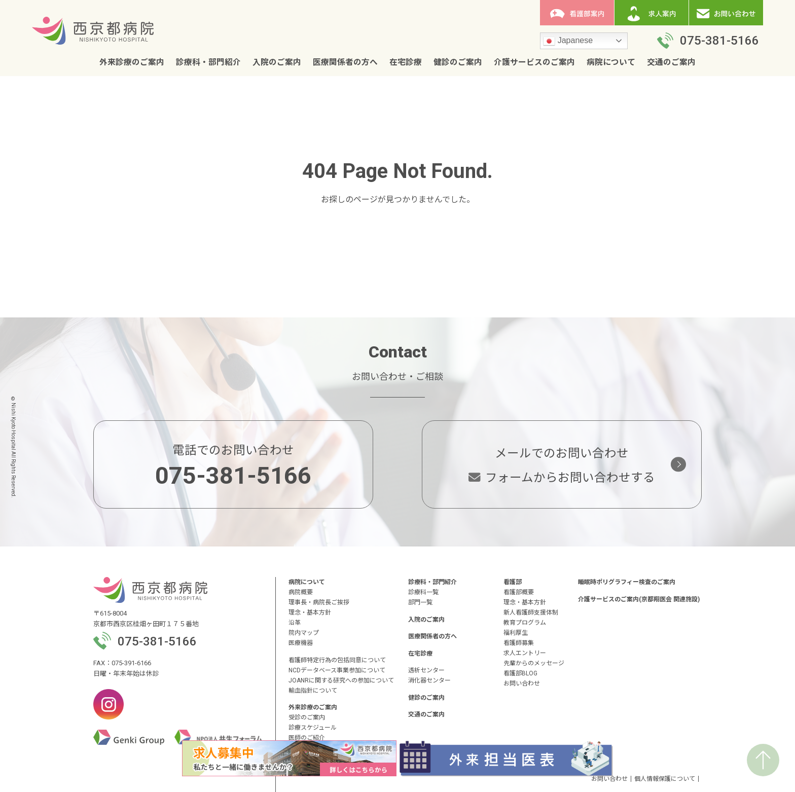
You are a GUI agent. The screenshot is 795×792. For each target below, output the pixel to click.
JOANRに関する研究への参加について (341, 680)
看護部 (512, 582)
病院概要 (300, 592)
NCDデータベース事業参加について (336, 670)
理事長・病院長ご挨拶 (318, 602)
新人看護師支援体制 (530, 612)
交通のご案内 (671, 62)
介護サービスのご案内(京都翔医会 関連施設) (639, 599)
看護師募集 (518, 642)
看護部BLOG (520, 673)
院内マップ (303, 632)
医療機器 (300, 642)
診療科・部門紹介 (208, 62)
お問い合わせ (521, 683)
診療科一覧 (423, 592)
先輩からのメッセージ (533, 663)
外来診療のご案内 (131, 62)
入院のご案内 (276, 62)
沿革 (294, 622)
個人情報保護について (664, 779)
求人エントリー (524, 653)
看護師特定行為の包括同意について (337, 660)
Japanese (568, 41)
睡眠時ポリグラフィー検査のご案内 (626, 582)
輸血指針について (312, 690)
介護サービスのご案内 (534, 62)
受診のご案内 (306, 717)
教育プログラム (524, 622)
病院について (611, 62)
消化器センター (429, 680)
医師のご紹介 (306, 737)
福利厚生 (515, 632)
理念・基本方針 (309, 612)
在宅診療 (405, 62)
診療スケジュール (312, 727)
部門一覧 (420, 602)
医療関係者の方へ (345, 62)
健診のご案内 (457, 62)
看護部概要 (518, 592)
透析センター (426, 670)
